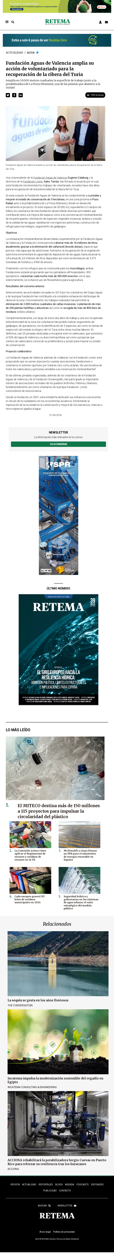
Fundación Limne (33, 181)
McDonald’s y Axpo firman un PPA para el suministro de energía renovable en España (81, 853)
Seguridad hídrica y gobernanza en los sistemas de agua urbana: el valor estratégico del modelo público (80, 902)
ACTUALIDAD (29, 1184)
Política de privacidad (64, 1232)
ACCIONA (13, 1168)
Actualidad (15, 52)
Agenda (69, 1184)
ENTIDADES (97, 1184)
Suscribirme (58, 444)
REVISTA (15, 1184)
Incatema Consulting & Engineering (32, 1087)
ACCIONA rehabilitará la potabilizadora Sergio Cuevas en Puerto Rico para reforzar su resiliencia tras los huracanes (57, 1162)
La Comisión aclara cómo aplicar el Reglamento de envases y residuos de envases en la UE (32, 855)
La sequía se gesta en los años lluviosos (38, 1000)
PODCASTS (82, 1184)
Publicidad (50, 1191)
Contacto (65, 1191)
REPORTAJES (46, 1184)
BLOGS (58, 1184)
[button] (8, 95)
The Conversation (20, 1005)
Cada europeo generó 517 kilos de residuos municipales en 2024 (29, 899)
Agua (31, 52)
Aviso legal (44, 1232)
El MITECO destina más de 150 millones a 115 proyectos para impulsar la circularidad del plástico (59, 811)
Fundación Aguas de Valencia (50, 177)
